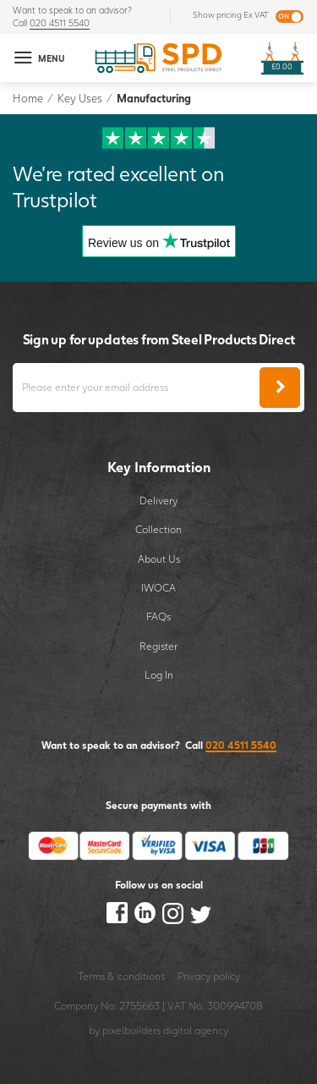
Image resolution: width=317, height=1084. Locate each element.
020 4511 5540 (60, 23)
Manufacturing (154, 98)
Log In (159, 675)
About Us (159, 559)
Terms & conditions (121, 976)
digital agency (195, 1030)
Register (158, 646)
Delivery (158, 500)
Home (28, 98)
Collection (158, 529)
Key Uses (79, 98)
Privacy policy (209, 976)
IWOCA (158, 587)
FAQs (158, 616)
